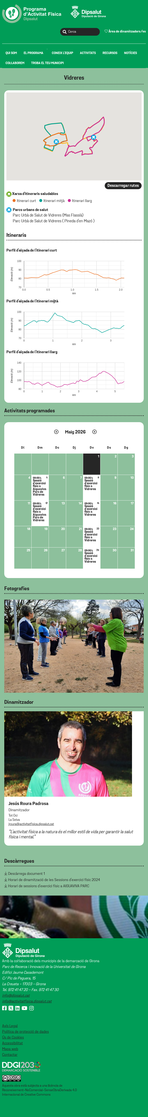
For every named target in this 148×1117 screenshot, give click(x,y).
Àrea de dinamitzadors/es (125, 31)
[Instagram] (31, 1008)
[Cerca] (80, 32)
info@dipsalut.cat (16, 996)
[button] (56, 141)
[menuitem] (11, 53)
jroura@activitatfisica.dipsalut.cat (31, 824)
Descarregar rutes (123, 186)
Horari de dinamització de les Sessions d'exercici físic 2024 (54, 880)
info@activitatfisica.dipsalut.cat (27, 1001)
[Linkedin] (17, 1008)
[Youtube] (24, 1008)
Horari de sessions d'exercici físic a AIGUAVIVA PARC (48, 886)
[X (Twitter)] (11, 1008)
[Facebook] (4, 1008)
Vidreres (74, 78)
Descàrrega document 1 (26, 874)
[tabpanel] (74, 646)
